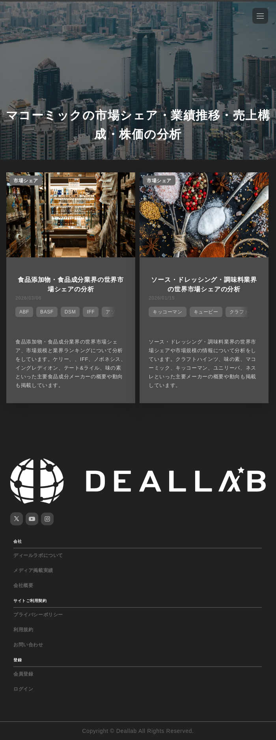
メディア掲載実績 (33, 570)
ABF (24, 312)
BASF (47, 312)
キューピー (206, 312)
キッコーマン (168, 312)
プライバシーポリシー (38, 614)
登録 (17, 660)
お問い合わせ (28, 645)
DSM (70, 312)
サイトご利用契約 (30, 600)
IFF (91, 312)
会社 (17, 541)
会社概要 (23, 585)
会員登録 (23, 674)
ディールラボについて (38, 555)
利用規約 (23, 629)
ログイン (23, 689)
